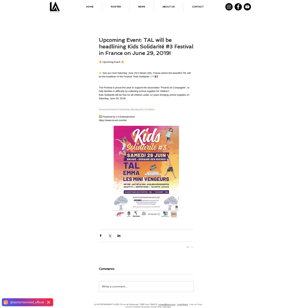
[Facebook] (238, 6)
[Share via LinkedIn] (119, 235)
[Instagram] (229, 6)
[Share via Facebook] (100, 235)
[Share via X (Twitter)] (110, 235)
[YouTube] (247, 6)
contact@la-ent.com (167, 304)
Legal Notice (182, 304)
